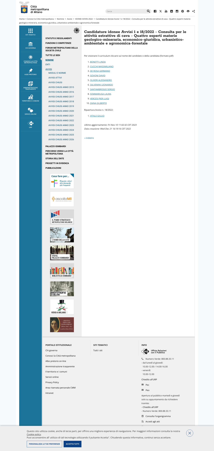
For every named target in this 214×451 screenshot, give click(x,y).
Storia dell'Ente (54, 158)
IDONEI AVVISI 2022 (84, 19)
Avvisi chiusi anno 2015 (61, 87)
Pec (147, 385)
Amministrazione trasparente (30, 85)
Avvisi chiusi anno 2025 (61, 135)
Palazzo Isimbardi (55, 146)
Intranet (49, 393)
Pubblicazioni (53, 168)
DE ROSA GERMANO (100, 71)
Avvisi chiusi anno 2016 (61, 92)
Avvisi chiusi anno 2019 (61, 106)
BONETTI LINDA (98, 62)
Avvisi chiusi (55, 82)
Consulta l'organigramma (158, 416)
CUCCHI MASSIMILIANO (102, 66)
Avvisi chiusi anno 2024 (61, 130)
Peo (147, 390)
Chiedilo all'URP (149, 379)
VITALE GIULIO (97, 116)
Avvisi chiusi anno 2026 (61, 139)
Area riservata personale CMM (60, 387)
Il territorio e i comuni (56, 371)
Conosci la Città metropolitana (40, 19)
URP (30, 124)
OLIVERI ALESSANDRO (101, 80)
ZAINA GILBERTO (98, 103)
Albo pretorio (30, 72)
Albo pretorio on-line (55, 361)
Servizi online (30, 111)
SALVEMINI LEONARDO (101, 84)
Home (22, 19)
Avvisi (69, 19)
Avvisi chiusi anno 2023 (61, 125)
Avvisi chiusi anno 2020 (61, 111)
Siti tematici (30, 32)
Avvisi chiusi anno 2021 (61, 116)
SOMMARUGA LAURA (100, 94)
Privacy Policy (52, 382)
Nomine (60, 19)
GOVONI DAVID (97, 75)
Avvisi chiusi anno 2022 (61, 120)
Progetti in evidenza (57, 163)
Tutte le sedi (52, 55)
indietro (90, 138)
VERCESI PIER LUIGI (99, 98)
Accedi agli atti (153, 421)
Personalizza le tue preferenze (44, 444)
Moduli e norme (57, 73)
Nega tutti (189, 433)
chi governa (30, 45)
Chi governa (51, 350)
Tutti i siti (97, 350)
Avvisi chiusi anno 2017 (61, 97)
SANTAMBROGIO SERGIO (102, 89)
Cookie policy (34, 434)
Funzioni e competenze (58, 43)
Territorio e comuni (30, 98)
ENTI (47, 64)
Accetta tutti (72, 444)
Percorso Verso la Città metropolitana (59, 152)
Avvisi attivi (55, 78)
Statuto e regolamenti (58, 38)
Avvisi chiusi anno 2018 (61, 101)
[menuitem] (30, 32)
